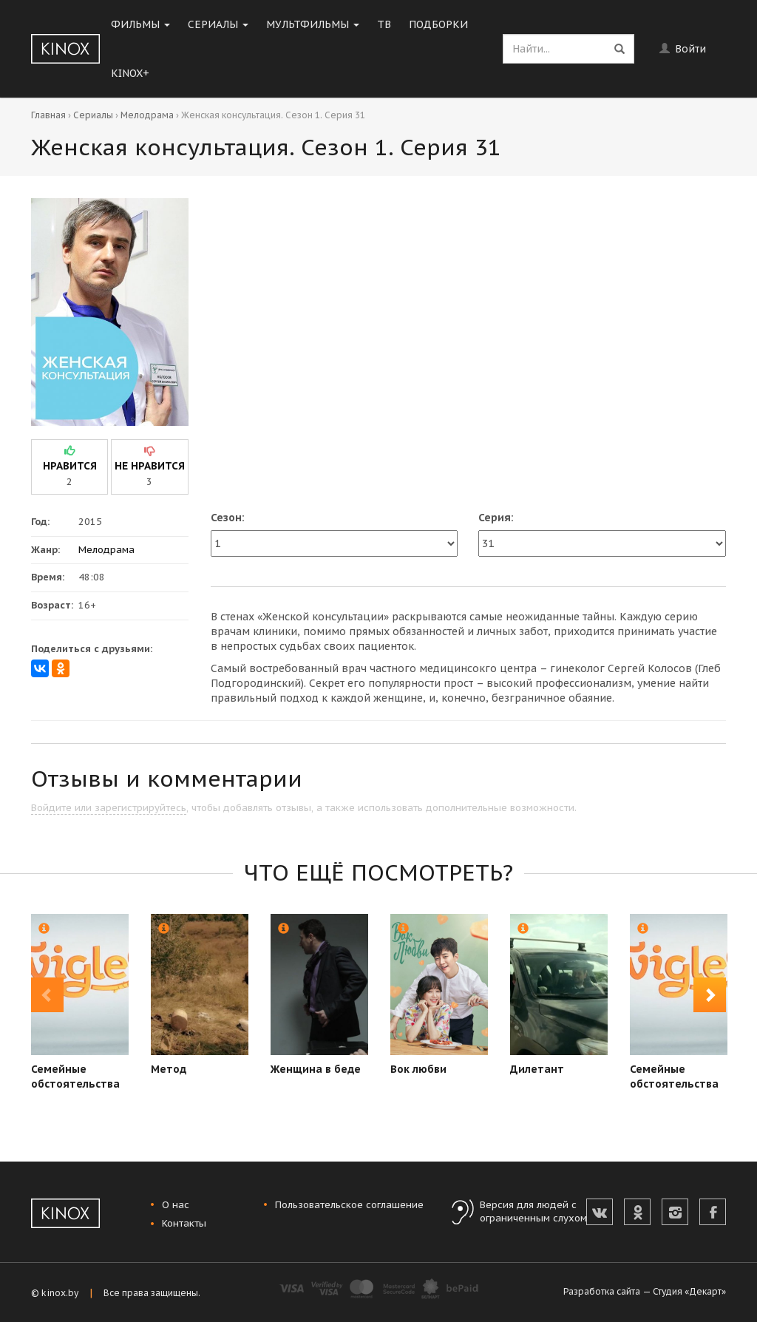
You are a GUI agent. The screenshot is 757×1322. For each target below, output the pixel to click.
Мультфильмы (312, 24)
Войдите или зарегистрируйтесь (108, 807)
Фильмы (140, 24)
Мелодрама (147, 115)
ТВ (384, 24)
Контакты (184, 1223)
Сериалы (218, 24)
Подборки (438, 24)
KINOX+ (130, 73)
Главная (48, 115)
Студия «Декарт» (689, 1291)
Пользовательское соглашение (349, 1205)
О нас (175, 1205)
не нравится (150, 465)
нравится (70, 465)
